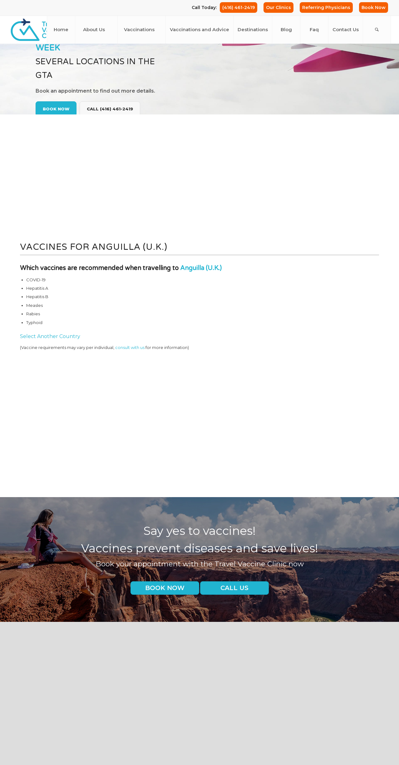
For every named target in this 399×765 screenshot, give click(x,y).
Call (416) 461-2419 (110, 108)
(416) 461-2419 (238, 7)
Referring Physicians (326, 7)
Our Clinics (278, 7)
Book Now (374, 7)
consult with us (130, 347)
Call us (234, 588)
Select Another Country (50, 336)
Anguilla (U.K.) (201, 268)
